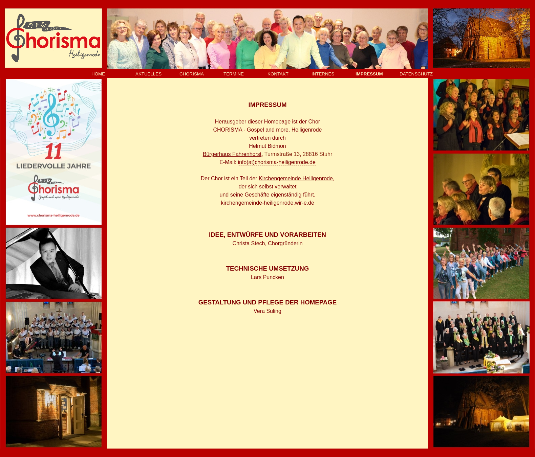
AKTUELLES (148, 73)
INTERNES (323, 73)
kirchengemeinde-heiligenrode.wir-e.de (267, 203)
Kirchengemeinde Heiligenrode (296, 178)
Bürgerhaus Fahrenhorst (232, 154)
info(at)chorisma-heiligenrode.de (276, 162)
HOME (98, 73)
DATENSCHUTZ (416, 73)
